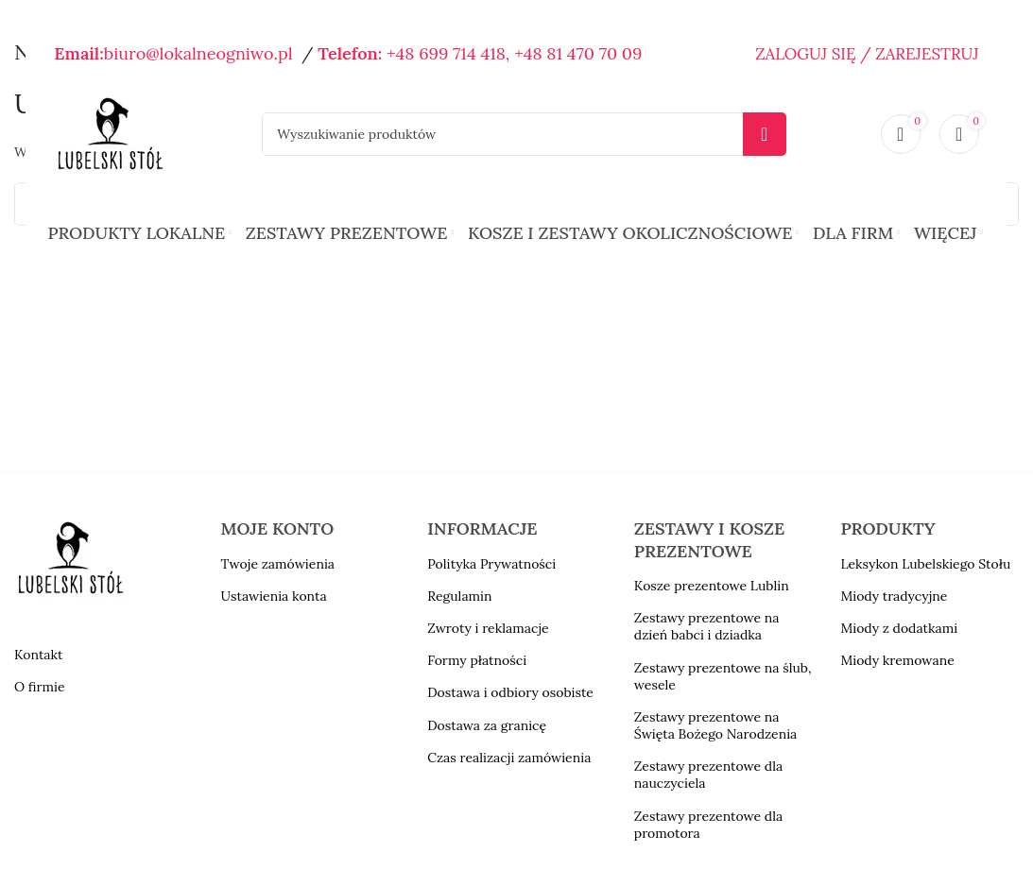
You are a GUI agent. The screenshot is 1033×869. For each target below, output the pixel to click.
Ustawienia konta (274, 596)
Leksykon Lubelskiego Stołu (925, 563)
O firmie (39, 686)
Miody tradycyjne (893, 596)
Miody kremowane (897, 660)
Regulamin (459, 596)
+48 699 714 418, (448, 53)
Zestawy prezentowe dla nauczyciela (708, 775)
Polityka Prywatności (491, 563)
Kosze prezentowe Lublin (711, 585)
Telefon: (350, 53)
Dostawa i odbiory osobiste (510, 692)
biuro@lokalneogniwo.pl (198, 53)
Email (76, 53)
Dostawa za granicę (486, 725)
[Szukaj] (523, 134)
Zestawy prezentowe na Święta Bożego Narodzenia (716, 725)
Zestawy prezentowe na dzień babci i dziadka (707, 626)
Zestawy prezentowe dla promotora (708, 825)
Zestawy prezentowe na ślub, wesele (723, 676)
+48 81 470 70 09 (578, 53)
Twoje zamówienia (278, 563)
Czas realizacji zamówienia (509, 757)
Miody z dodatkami (898, 628)
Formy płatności (476, 660)
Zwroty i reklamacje (487, 628)
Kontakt (38, 654)
